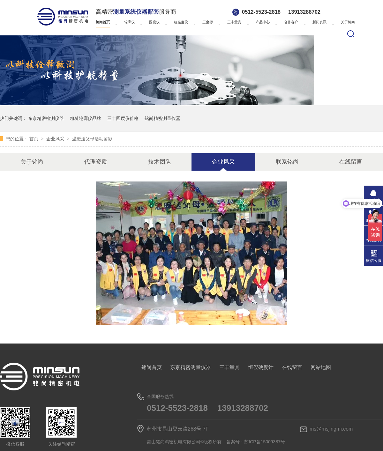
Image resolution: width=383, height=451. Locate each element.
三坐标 (207, 22)
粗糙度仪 (181, 22)
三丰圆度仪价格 (123, 118)
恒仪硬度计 (261, 367)
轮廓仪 (129, 22)
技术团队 (159, 162)
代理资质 (95, 162)
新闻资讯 (319, 22)
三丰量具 (234, 22)
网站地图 (321, 367)
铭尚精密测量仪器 (162, 118)
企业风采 (55, 138)
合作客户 (291, 22)
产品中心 (263, 22)
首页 (34, 138)
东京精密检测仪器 (46, 118)
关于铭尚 (348, 22)
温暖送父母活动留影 (92, 138)
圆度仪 (154, 22)
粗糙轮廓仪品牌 (85, 118)
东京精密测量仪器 (190, 367)
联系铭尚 (287, 162)
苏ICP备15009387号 (264, 441)
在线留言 (350, 162)
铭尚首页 (103, 22)
